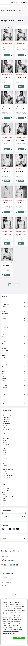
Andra (14, 300)
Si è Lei (14, 394)
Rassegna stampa (5, 580)
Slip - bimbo (5, 435)
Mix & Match (4, 471)
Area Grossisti (4, 577)
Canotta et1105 (20, 108)
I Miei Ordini (4, 585)
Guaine (4, 454)
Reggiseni (5, 463)
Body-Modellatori (7, 438)
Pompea (14, 378)
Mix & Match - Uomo (7, 481)
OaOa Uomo (6, 490)
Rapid (14, 383)
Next (17, 285)
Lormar (14, 357)
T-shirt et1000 (5, 265)
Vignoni (14, 403)
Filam (14, 320)
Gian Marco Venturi (14, 327)
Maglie (13, 10)
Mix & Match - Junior (7, 479)
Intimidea (14, 341)
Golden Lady (14, 332)
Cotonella (14, 311)
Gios (14, 330)
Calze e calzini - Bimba (8, 415)
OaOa (14, 373)
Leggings (5, 458)
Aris (14, 302)
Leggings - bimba (7, 421)
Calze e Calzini (6, 444)
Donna (3, 436)
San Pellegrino (14, 387)
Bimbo (3, 427)
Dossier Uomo (14, 313)
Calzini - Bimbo (6, 431)
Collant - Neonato (7, 484)
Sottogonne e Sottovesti (8, 469)
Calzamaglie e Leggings (8, 496)
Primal (14, 380)
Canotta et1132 (6, 140)
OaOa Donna (6, 488)
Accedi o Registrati (6, 582)
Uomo (8, 10)
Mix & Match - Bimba (7, 473)
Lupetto (4, 459)
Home (2, 10)
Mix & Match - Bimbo (7, 475)
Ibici (14, 334)
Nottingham (14, 371)
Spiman (14, 401)
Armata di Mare (14, 304)
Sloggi (14, 397)
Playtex (14, 376)
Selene (14, 390)
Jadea (14, 343)
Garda (14, 325)
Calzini (4, 498)
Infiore (14, 339)
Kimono (4, 456)
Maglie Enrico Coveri (7, 43)
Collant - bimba (6, 419)
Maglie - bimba (6, 423)
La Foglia (14, 348)
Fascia (4, 452)
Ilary (14, 336)
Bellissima (14, 306)
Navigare (14, 369)
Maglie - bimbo (6, 433)
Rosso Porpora (14, 385)
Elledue (14, 316)
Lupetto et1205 (6, 171)
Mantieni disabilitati (17, 641)
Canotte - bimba (6, 417)
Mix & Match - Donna (7, 477)
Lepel (14, 353)
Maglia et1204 (19, 203)
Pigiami (3, 486)
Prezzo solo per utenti (7, 55)
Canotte (4, 446)
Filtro (5, 516)
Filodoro (14, 323)
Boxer (4, 440)
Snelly (14, 399)
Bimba (3, 413)
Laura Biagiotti (14, 350)
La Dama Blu (14, 346)
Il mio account (4, 598)
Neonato (4, 482)
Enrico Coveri (14, 318)
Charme (14, 309)
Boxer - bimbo (6, 429)
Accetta (19, 638)
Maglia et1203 (5, 203)
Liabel (14, 355)
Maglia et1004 (19, 171)
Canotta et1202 (20, 140)
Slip (4, 467)
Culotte (4, 450)
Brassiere (5, 442)
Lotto (14, 360)
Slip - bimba (5, 425)
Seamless (5, 465)
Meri (14, 367)
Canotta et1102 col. (21, 77)
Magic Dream (14, 364)
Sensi (14, 392)
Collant (4, 448)
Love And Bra (14, 362)
